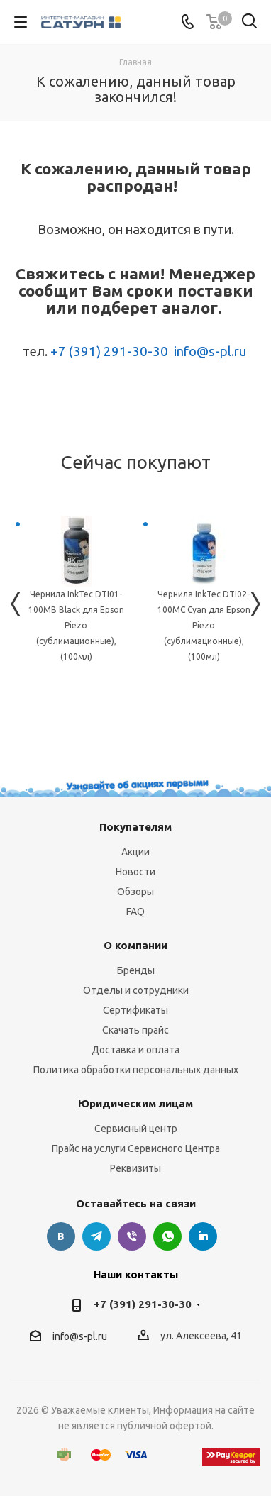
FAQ (135, 911)
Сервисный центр (135, 1128)
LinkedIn (203, 1236)
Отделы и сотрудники (136, 990)
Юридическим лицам (135, 1103)
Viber (132, 1236)
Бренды (136, 970)
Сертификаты (135, 1010)
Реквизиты (135, 1168)
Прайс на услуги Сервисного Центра (136, 1148)
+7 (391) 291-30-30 (109, 351)
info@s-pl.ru (210, 351)
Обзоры (135, 891)
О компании (135, 945)
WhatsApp (167, 1236)
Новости (135, 871)
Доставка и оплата (135, 1049)
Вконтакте (61, 1236)
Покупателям (135, 827)
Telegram (96, 1236)
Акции (135, 852)
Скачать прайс (135, 1030)
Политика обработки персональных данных (135, 1069)
